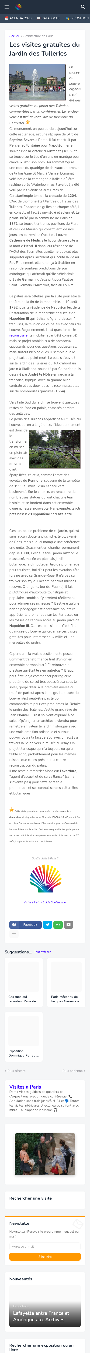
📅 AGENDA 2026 (18, 18)
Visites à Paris (25, 1087)
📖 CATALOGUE (48, 18)
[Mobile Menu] (7, 7)
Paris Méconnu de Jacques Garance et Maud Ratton (65, 999)
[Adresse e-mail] (45, 1246)
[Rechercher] (84, 7)
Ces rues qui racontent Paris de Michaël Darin (22, 999)
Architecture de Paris (38, 36)
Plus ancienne (72, 1071)
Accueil (14, 36)
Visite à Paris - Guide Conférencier (45, 902)
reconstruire (18, 335)
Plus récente (16, 1071)
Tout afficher (42, 952)
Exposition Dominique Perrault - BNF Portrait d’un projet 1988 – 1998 (23, 1053)
